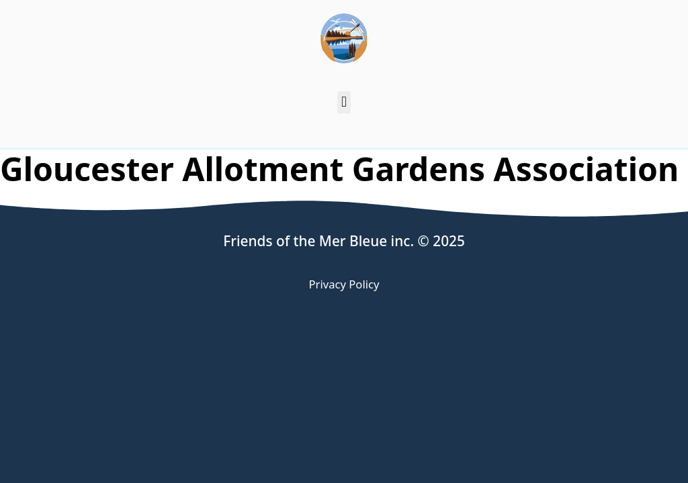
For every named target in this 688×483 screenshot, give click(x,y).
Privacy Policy (344, 284)
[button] (343, 102)
